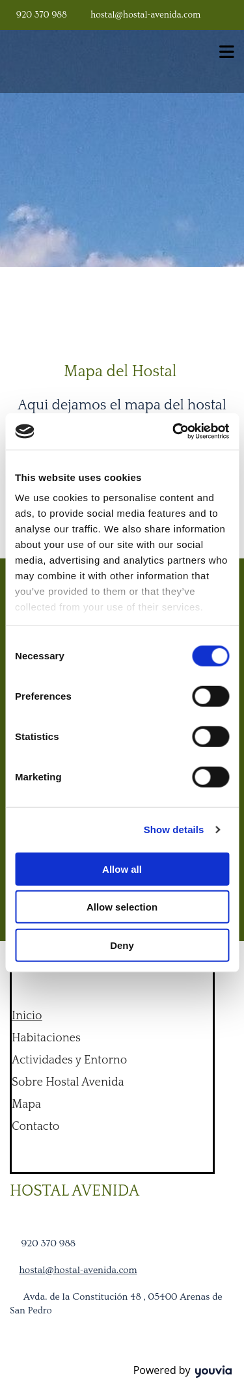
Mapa (26, 1104)
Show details (174, 829)
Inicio (27, 1015)
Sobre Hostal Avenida (68, 1082)
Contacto (35, 1126)
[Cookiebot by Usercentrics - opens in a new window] (173, 431)
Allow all (122, 868)
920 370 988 (41, 15)
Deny (122, 944)
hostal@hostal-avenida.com (145, 15)
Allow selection (122, 906)
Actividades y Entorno (69, 1060)
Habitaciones (46, 1038)
